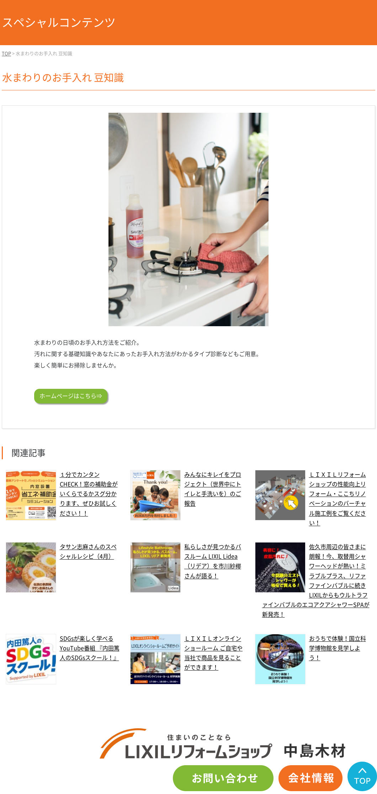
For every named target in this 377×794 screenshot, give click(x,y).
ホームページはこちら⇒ (70, 396)
